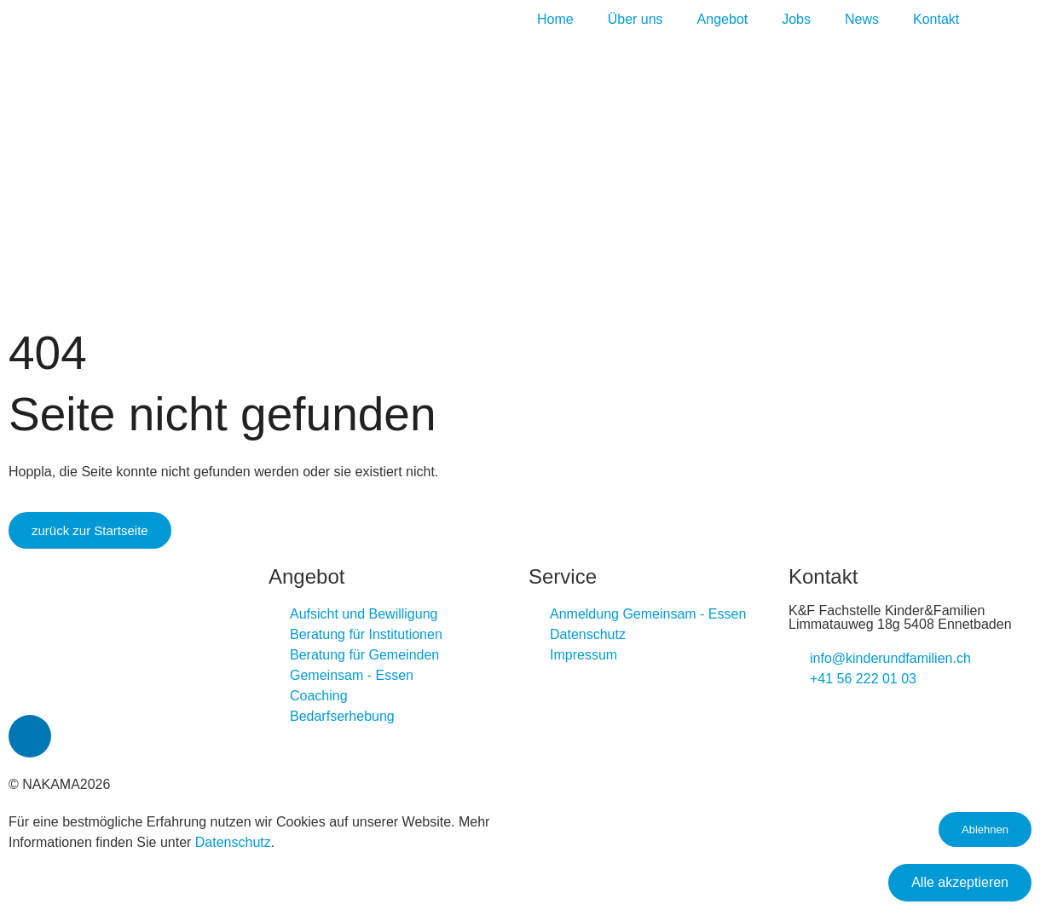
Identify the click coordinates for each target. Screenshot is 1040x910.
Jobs (796, 19)
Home (555, 19)
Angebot (722, 19)
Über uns (635, 19)
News (862, 19)
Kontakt (936, 19)
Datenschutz (233, 842)
